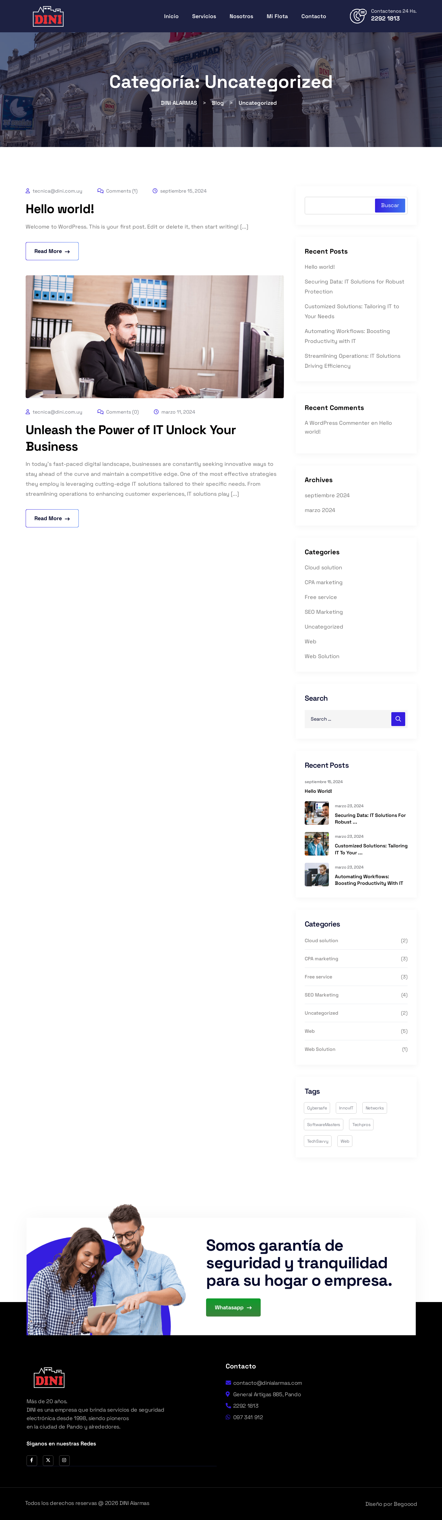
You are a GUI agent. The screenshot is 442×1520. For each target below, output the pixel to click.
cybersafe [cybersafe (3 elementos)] (317, 1108)
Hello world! (60, 209)
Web (310, 641)
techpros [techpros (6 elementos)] (361, 1124)
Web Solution (322, 656)
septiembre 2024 (327, 495)
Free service (321, 597)
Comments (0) (118, 412)
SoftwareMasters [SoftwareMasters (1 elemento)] (323, 1124)
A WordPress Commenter (337, 422)
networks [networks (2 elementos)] (375, 1108)
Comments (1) (117, 191)
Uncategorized (324, 626)
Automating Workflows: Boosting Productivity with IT (369, 879)
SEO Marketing (324, 611)
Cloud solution (323, 567)
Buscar (390, 205)
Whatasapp (233, 1307)
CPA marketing (324, 582)
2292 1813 (385, 18)
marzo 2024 (320, 510)
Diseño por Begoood (391, 1503)
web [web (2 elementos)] (345, 1141)
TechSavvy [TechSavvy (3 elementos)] (318, 1141)
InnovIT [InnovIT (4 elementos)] (346, 1108)
